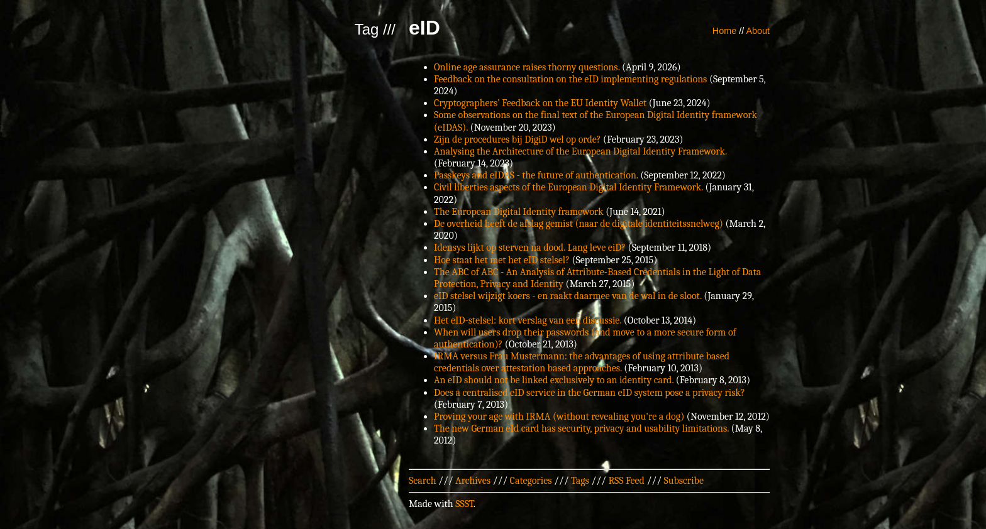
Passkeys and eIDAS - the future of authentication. (536, 175)
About (758, 31)
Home (724, 31)
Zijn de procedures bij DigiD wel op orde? (517, 139)
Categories (531, 480)
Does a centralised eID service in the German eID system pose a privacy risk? (589, 392)
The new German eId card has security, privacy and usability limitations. (581, 428)
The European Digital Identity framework (519, 211)
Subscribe (684, 480)
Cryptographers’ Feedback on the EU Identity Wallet (540, 103)
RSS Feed (626, 480)
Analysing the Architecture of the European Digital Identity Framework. (580, 151)
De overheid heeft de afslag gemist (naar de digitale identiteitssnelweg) (578, 223)
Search (422, 480)
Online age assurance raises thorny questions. (526, 67)
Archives (472, 480)
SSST (464, 504)
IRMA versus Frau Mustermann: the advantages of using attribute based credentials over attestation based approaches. (581, 362)
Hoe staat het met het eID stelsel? (502, 260)
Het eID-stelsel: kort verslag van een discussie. (527, 320)
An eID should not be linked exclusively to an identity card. (553, 380)
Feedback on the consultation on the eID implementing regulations (570, 79)
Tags (580, 480)
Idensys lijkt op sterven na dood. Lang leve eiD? (530, 247)
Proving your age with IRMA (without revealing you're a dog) (559, 416)
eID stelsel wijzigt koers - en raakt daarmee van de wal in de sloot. (568, 296)
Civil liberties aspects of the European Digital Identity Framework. (568, 187)
